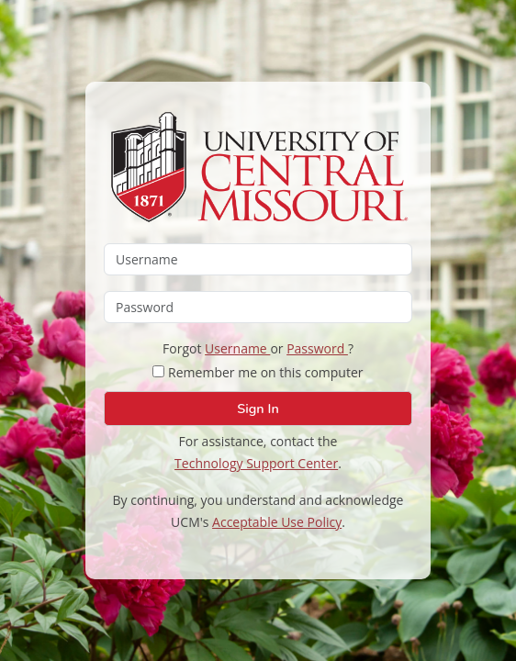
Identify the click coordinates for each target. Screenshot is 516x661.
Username (237, 348)
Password (317, 348)
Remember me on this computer (257, 372)
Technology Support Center (256, 463)
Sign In (257, 408)
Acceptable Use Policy (277, 522)
